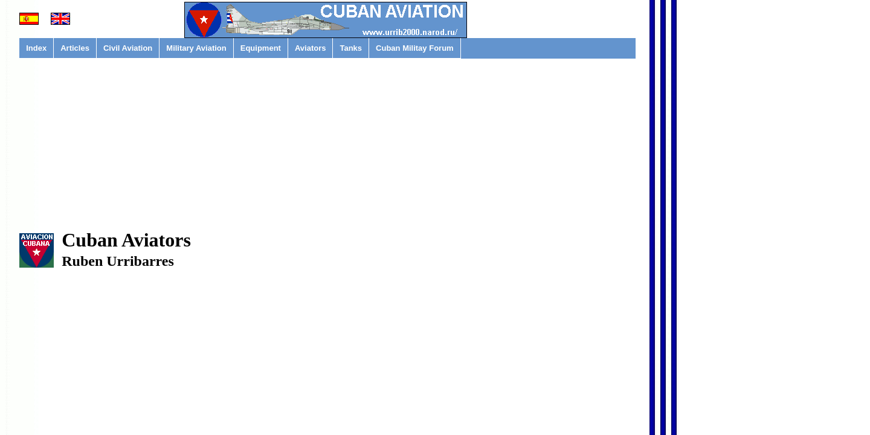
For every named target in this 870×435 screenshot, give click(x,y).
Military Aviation (196, 48)
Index (36, 48)
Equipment (260, 48)
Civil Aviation (127, 48)
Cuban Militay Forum (415, 48)
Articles (74, 48)
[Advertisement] (327, 151)
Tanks (351, 48)
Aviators (310, 48)
